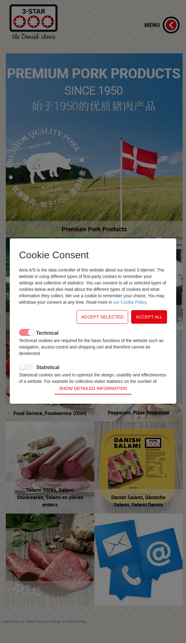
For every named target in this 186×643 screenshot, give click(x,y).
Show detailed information (93, 379)
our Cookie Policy (129, 310)
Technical (47, 341)
